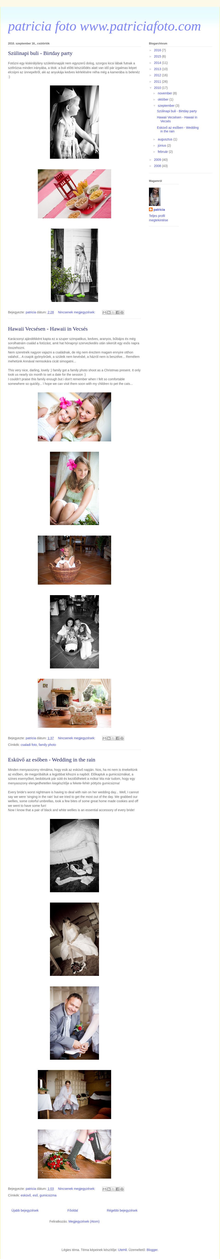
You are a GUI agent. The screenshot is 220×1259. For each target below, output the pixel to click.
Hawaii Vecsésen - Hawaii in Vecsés (48, 329)
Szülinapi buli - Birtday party (40, 53)
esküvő (26, 1195)
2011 (158, 81)
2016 (158, 50)
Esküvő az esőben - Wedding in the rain (51, 760)
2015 (158, 56)
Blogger (152, 1250)
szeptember (166, 105)
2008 (158, 166)
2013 (158, 69)
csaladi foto (29, 745)
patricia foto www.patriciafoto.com (104, 25)
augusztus (165, 139)
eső (35, 1195)
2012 (158, 75)
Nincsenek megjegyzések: (77, 312)
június (162, 145)
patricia (159, 209)
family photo (47, 745)
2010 (158, 88)
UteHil (122, 1250)
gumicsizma (48, 1195)
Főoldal (72, 1210)
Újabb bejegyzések (24, 1210)
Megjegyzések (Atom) (84, 1221)
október (163, 99)
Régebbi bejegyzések (122, 1210)
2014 (158, 63)
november (165, 93)
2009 (158, 159)
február (163, 151)
